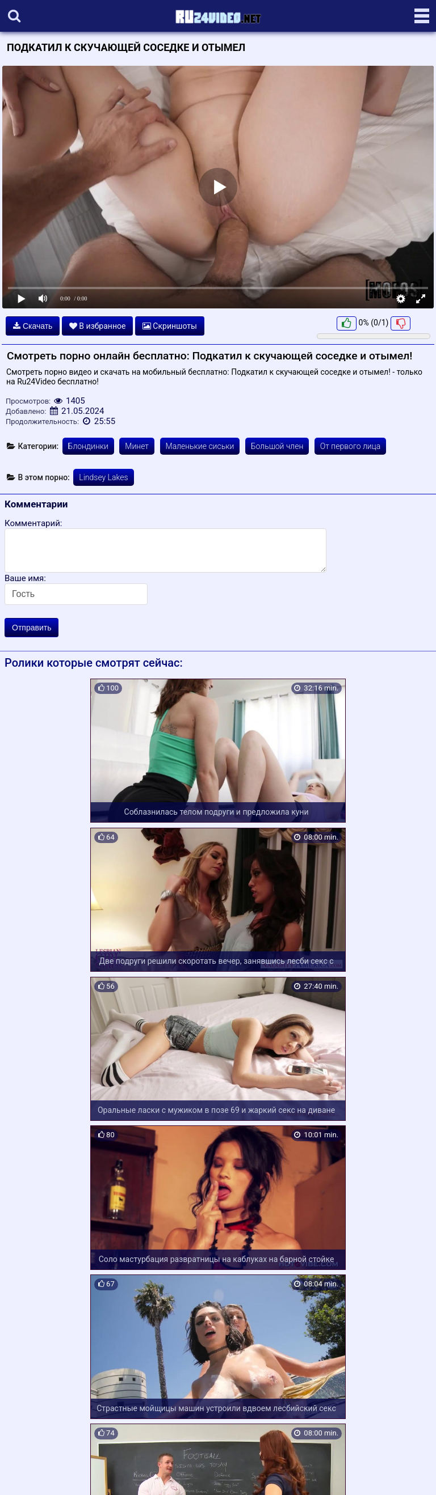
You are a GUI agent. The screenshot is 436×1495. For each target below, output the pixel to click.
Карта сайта (25, 1472)
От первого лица (350, 446)
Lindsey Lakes (103, 477)
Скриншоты (169, 326)
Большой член (277, 446)
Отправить (31, 627)
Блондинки (88, 446)
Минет (137, 446)
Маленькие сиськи (200, 446)
